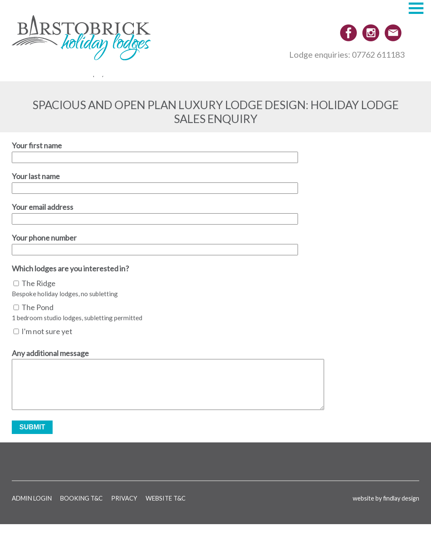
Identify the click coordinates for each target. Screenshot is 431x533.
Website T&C (166, 506)
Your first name (37, 145)
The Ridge (38, 283)
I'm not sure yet (46, 331)
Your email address (42, 207)
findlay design (401, 506)
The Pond (37, 307)
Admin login (32, 506)
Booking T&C (81, 506)
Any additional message (50, 353)
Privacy (124, 506)
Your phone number (44, 237)
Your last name (36, 176)
